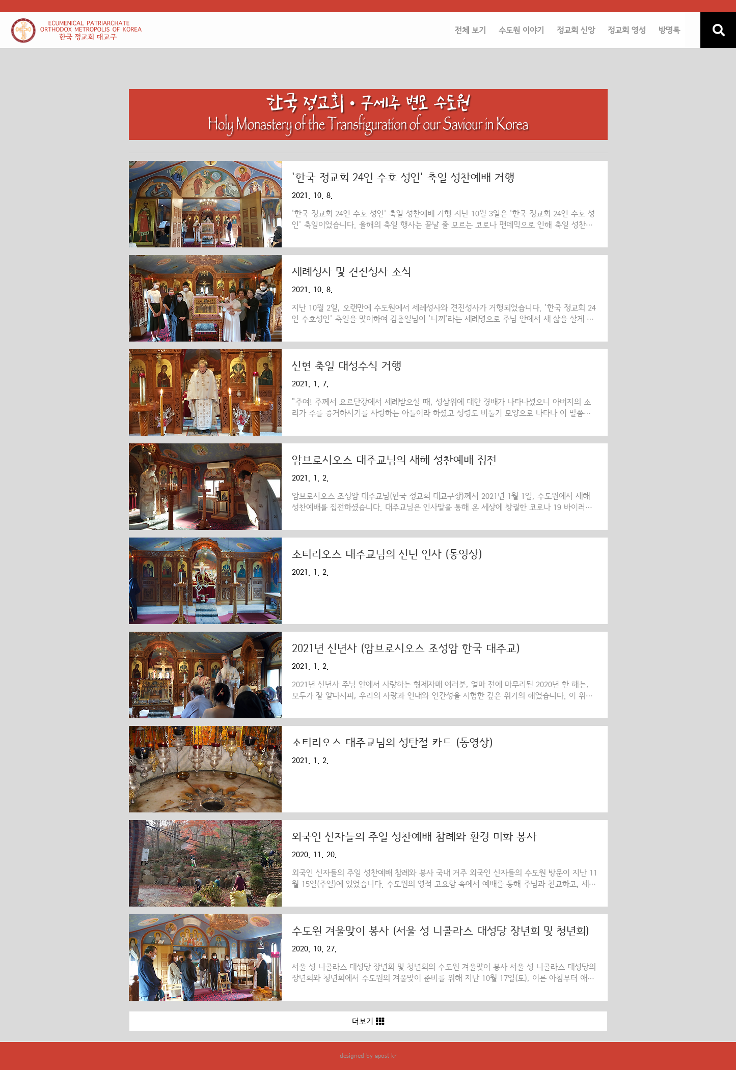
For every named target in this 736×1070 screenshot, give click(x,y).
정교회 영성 (627, 30)
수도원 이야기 (521, 30)
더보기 (368, 1021)
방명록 (669, 30)
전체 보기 (470, 30)
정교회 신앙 (576, 30)
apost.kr (385, 1056)
